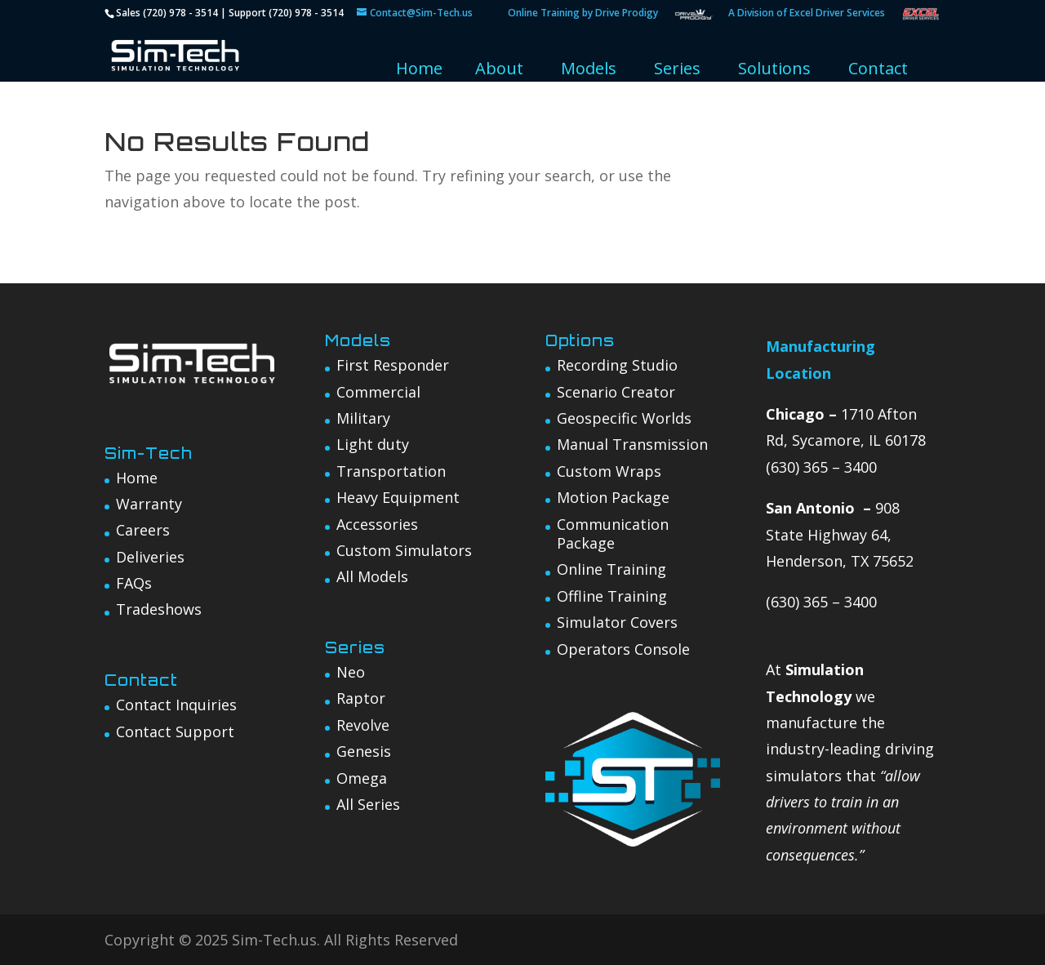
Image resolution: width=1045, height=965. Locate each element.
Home (419, 68)
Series (677, 68)
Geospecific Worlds (624, 418)
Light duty (372, 444)
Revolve (362, 725)
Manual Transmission (632, 444)
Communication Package (613, 533)
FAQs (134, 583)
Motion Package (613, 497)
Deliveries (150, 557)
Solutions (774, 68)
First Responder (392, 365)
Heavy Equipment (398, 497)
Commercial (378, 392)
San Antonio (810, 508)
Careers (143, 530)
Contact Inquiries (176, 704)
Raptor (360, 698)
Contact (878, 68)
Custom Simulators (404, 550)
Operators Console (623, 649)
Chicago (795, 414)
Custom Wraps (609, 471)
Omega (361, 778)
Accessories (377, 524)
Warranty (149, 504)
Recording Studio (617, 365)
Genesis (363, 751)
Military (363, 418)
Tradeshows (159, 609)
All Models (372, 576)
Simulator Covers (617, 622)
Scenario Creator (616, 392)
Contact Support (175, 731)
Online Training (611, 569)
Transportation (391, 471)
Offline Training (612, 596)
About (499, 68)
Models (588, 68)
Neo (350, 672)
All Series (368, 804)
